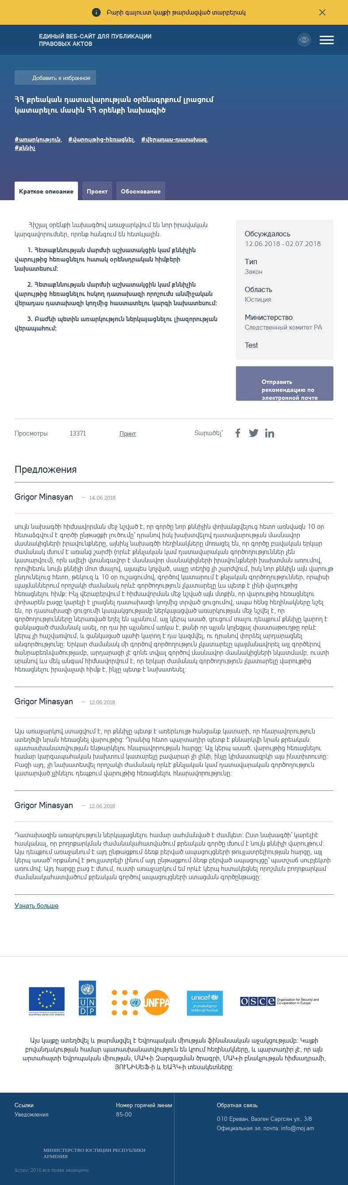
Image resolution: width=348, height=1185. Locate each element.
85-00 (124, 1114)
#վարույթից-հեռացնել (101, 139)
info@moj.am (297, 1128)
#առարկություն (38, 139)
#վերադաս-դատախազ (174, 139)
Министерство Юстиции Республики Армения (94, 1153)
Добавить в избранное (61, 77)
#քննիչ (25, 147)
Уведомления (32, 1114)
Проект (97, 191)
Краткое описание (46, 191)
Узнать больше (36, 905)
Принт (128, 433)
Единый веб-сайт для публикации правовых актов (95, 39)
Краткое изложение (48, 209)
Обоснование (141, 191)
